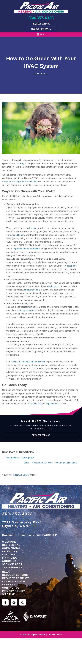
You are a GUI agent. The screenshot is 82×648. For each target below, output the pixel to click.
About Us (9, 561)
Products (9, 551)
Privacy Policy (13, 591)
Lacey (21, 163)
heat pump (72, 266)
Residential (11, 545)
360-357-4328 (36, 403)
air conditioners (17, 235)
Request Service (15, 575)
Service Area (12, 564)
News (6, 571)
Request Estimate (16, 578)
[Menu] (41, 34)
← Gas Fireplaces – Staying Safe (18, 458)
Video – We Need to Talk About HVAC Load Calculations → (52, 463)
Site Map (8, 594)
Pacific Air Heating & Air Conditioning (19, 181)
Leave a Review (13, 581)
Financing (9, 557)
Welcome (9, 541)
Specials (9, 554)
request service (53, 403)
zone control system (26, 310)
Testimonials (12, 567)
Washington (52, 286)
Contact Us (11, 587)
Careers (8, 584)
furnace (33, 228)
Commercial (11, 548)
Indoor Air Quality (21, 475)
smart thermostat (32, 290)
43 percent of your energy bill (26, 248)
